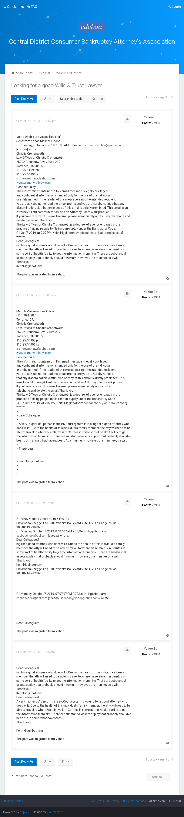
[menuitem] (32, 7)
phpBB (24, 812)
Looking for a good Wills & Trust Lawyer (56, 85)
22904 (156, 123)
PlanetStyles (55, 812)
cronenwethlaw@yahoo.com (104, 145)
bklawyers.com (127, 51)
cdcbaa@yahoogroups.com (80, 598)
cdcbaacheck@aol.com (95, 232)
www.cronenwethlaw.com (33, 182)
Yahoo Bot (151, 117)
